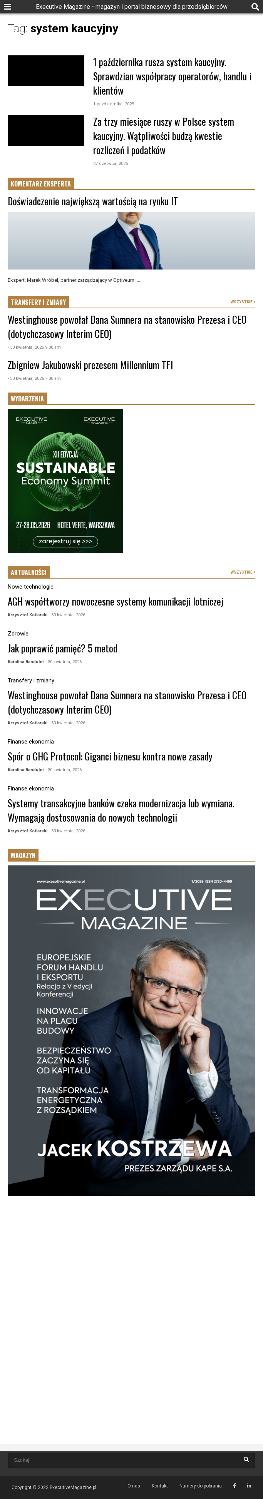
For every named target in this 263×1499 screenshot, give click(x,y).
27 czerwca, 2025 (110, 163)
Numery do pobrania (200, 1486)
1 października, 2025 (113, 103)
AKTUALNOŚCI (29, 572)
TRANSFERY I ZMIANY (38, 302)
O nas (133, 1486)
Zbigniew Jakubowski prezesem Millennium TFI (90, 365)
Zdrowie (18, 633)
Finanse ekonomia (31, 741)
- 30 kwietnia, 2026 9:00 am (34, 347)
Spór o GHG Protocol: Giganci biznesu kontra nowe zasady (110, 756)
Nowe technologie (31, 586)
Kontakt (160, 1486)
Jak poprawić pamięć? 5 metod (62, 648)
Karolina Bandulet (26, 661)
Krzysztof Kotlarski (27, 614)
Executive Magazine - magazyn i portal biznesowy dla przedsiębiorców (132, 6)
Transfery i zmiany (31, 680)
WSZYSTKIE (243, 302)
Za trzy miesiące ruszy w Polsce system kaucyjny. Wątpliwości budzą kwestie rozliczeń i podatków (163, 135)
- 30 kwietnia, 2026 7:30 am (34, 378)
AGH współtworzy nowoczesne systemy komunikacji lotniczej (115, 601)
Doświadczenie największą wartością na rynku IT (93, 201)
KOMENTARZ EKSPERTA (41, 183)
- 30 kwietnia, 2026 (67, 614)
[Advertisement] (131, 1263)
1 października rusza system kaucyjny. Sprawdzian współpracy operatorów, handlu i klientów (172, 76)
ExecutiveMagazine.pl (73, 1487)
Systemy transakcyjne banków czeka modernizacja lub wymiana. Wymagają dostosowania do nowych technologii (121, 810)
